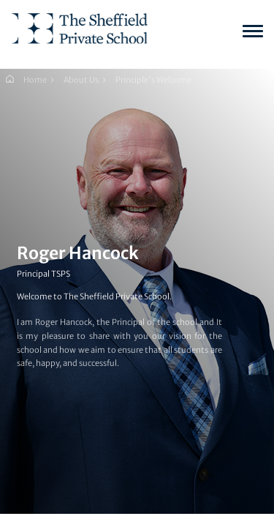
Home (35, 80)
